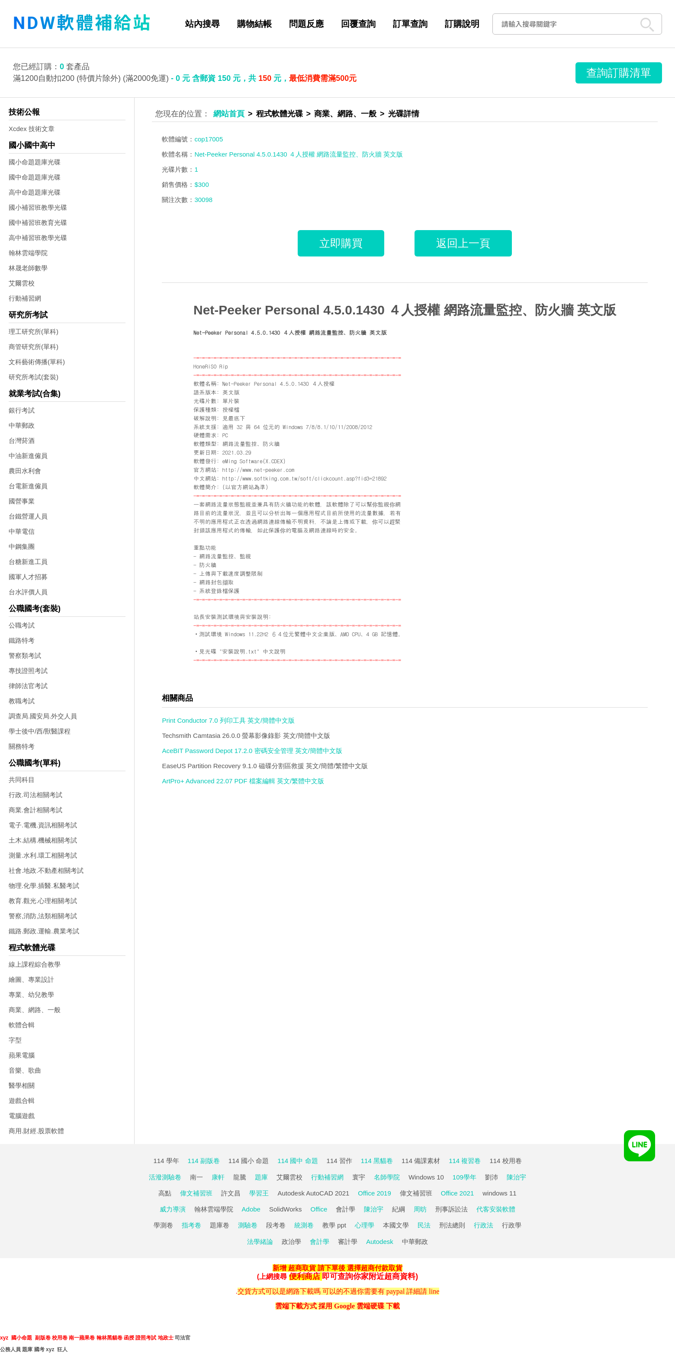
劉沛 (491, 1177)
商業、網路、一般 (35, 1009)
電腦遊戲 (22, 1115)
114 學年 (166, 1160)
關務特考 (22, 746)
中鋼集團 (22, 546)
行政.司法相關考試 (35, 794)
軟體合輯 (22, 1025)
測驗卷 (247, 1225)
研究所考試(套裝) (33, 377)
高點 (164, 1193)
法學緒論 (260, 1241)
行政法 (483, 1225)
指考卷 (191, 1225)
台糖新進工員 (28, 561)
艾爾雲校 (22, 283)
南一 (196, 1177)
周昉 (420, 1209)
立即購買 (341, 243)
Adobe (251, 1209)
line (434, 1291)
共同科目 (22, 779)
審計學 (347, 1241)
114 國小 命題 (248, 1160)
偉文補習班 (196, 1193)
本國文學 (396, 1225)
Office (319, 1209)
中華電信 (22, 531)
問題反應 (306, 24)
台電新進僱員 (28, 486)
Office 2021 (457, 1193)
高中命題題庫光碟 (35, 192)
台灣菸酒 (22, 440)
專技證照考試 (28, 670)
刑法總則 (452, 1225)
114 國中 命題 (297, 1160)
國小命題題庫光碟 (35, 162)
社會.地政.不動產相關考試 (46, 870)
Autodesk (379, 1241)
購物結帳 (254, 24)
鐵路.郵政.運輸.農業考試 (44, 931)
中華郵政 (22, 425)
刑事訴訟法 (451, 1209)
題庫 (261, 1177)
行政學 (511, 1225)
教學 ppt (334, 1225)
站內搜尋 (202, 24)
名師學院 (387, 1177)
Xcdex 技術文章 (32, 128)
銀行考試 (22, 410)
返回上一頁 (463, 243)
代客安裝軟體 (495, 1209)
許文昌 (231, 1193)
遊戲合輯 (22, 1100)
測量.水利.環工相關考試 (43, 855)
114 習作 (339, 1160)
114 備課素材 (421, 1160)
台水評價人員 (28, 592)
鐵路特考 (22, 640)
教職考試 (22, 701)
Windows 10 (426, 1177)
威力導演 (173, 1209)
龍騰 (239, 1177)
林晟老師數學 (28, 268)
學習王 (259, 1193)
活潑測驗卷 (165, 1177)
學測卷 (163, 1225)
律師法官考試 (28, 685)
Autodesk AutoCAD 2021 (313, 1193)
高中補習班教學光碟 (38, 237)
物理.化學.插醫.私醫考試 (44, 885)
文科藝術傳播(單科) (37, 361)
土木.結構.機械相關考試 (43, 840)
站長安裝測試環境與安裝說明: (232, 616)
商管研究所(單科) (33, 346)
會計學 (345, 1209)
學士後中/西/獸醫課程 (40, 731)
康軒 (218, 1177)
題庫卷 (219, 1225)
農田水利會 (25, 470)
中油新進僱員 (28, 455)
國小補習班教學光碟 (38, 207)
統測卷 (304, 1225)
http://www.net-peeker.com (258, 469)
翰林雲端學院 (28, 252)
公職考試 (22, 625)
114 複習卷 (465, 1160)
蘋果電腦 (22, 1055)
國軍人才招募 (28, 576)
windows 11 (499, 1193)
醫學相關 (22, 1085)
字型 (15, 1040)
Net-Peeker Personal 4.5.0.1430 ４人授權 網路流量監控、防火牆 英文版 (404, 310)
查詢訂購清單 (618, 73)
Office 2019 (374, 1193)
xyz (4, 1338)
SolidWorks (285, 1209)
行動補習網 (25, 298)
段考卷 (276, 1225)
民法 (424, 1225)
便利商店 (304, 1276)
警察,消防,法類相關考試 (43, 916)
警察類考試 (25, 655)
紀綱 (398, 1209)
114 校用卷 (505, 1160)
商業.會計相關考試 (35, 810)
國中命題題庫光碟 (35, 177)
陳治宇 (516, 1177)
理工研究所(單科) (33, 331)
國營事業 (22, 501)
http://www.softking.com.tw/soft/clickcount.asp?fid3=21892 (304, 478)
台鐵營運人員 (28, 516)
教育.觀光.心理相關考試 (43, 900)
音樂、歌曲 (25, 1070)
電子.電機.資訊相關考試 (43, 825)
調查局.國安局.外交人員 (43, 716)
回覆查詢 (358, 24)
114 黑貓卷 (377, 1160)
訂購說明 (462, 24)
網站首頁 (228, 113)
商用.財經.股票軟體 (36, 1130)
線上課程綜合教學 (35, 964)
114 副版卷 (204, 1160)
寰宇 (358, 1177)
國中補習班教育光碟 (38, 222)
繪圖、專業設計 (31, 979)
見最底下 (233, 418)
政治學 (291, 1241)
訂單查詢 (410, 24)
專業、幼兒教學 (31, 994)
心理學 (364, 1225)
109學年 (464, 1177)
